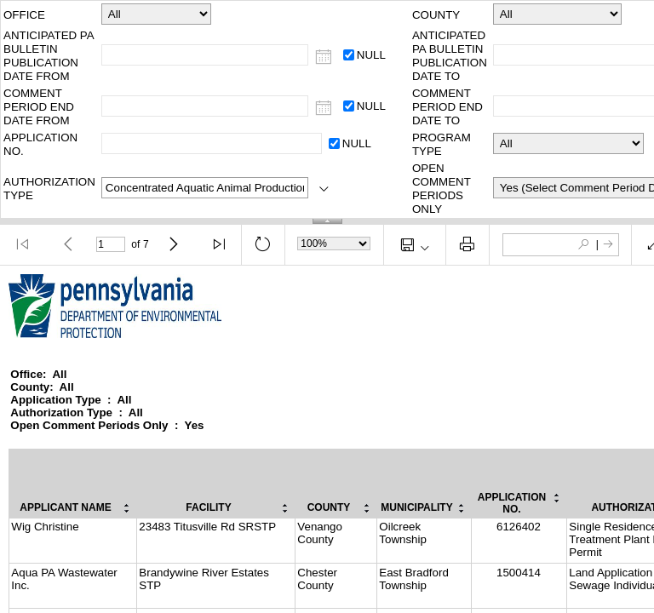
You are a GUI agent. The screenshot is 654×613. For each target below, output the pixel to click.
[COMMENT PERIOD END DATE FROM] (324, 108)
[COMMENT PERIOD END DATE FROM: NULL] (348, 106)
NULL (371, 55)
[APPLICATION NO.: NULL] (334, 143)
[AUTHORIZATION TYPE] (324, 189)
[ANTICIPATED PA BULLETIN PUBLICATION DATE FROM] (324, 57)
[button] (23, 243)
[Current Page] (110, 244)
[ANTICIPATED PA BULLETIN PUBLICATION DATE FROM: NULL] (348, 54)
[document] (327, 439)
